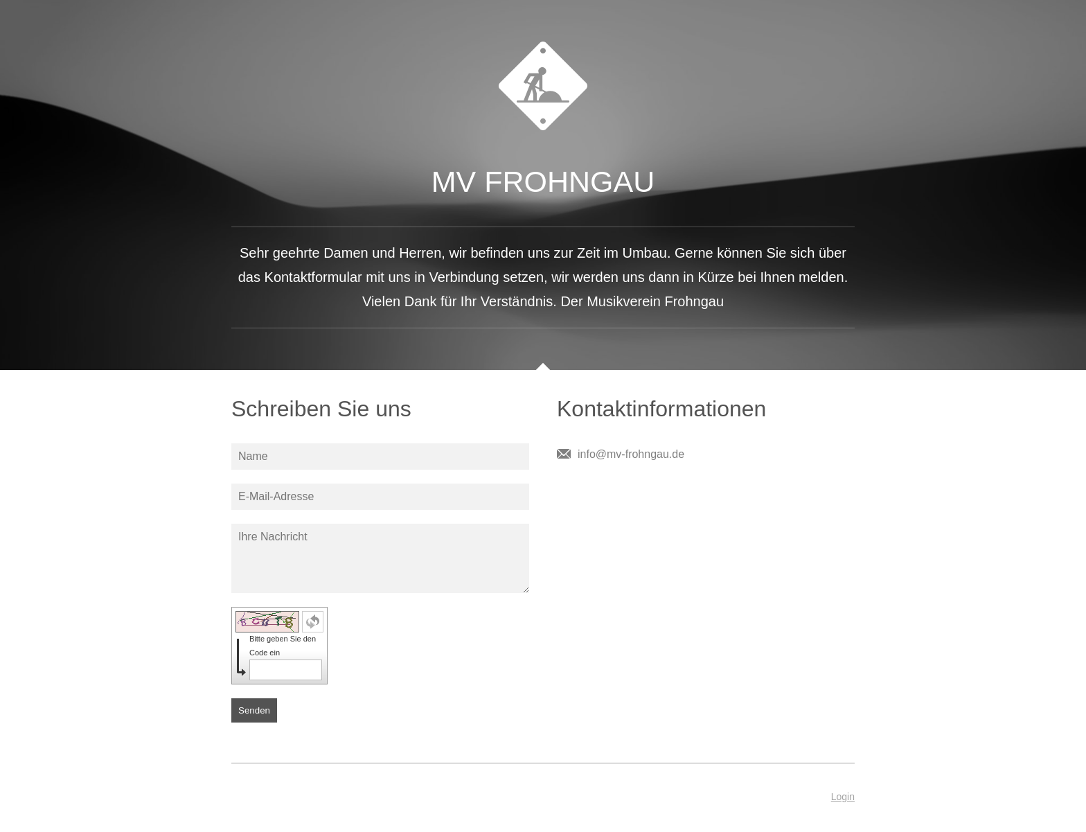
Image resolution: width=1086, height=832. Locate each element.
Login (843, 796)
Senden (254, 710)
